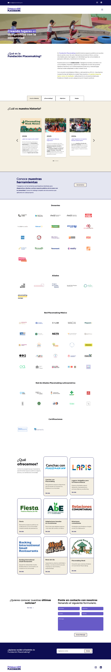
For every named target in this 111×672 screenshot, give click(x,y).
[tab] (34, 98)
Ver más (47, 493)
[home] (14, 10)
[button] (101, 9)
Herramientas (80, 185)
